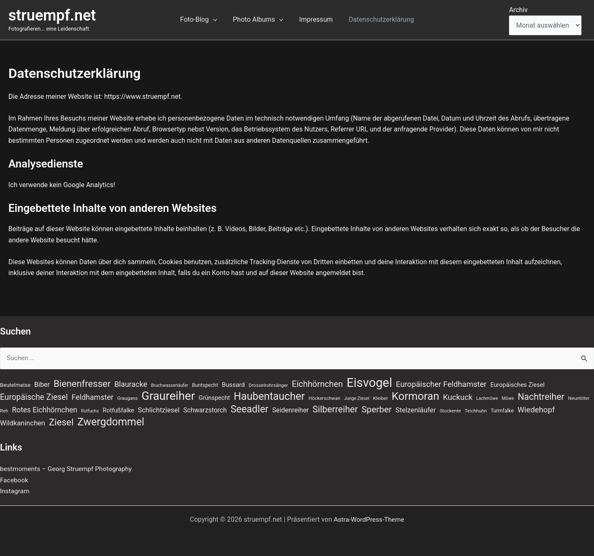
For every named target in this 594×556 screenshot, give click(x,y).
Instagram (15, 491)
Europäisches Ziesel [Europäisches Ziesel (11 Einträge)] (517, 384)
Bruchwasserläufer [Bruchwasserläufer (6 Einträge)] (169, 384)
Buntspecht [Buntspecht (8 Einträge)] (205, 384)
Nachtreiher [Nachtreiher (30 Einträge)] (541, 396)
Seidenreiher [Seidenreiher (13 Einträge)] (290, 410)
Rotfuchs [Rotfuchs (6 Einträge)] (90, 411)
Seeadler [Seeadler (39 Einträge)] (250, 409)
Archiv (518, 10)
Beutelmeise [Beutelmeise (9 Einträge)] (15, 384)
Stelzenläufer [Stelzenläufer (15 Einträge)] (416, 410)
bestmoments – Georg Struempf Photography (68, 469)
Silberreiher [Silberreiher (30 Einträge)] (334, 409)
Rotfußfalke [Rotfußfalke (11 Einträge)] (118, 410)
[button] (217, 19)
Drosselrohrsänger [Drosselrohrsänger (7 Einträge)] (268, 384)
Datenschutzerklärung (377, 19)
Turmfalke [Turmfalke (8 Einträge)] (502, 411)
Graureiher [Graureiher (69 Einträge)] (168, 395)
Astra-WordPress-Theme (369, 519)
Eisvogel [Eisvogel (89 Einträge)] (369, 381)
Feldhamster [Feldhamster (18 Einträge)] (92, 396)
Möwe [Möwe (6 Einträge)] (508, 398)
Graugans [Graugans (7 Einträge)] (127, 398)
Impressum (315, 19)
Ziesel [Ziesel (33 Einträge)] (61, 422)
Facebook (14, 480)
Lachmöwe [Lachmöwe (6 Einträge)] (487, 398)
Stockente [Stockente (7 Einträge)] (450, 411)
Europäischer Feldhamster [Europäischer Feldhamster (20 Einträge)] (441, 383)
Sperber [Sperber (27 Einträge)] (377, 409)
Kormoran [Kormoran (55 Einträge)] (416, 395)
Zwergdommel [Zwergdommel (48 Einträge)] (110, 422)
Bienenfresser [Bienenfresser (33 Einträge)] (82, 382)
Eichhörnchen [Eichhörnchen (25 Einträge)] (317, 383)
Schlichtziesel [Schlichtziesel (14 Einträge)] (158, 410)
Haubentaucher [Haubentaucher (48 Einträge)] (269, 396)
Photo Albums (259, 19)
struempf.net (52, 15)
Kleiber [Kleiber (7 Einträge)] (380, 398)
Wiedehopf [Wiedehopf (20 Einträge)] (536, 409)
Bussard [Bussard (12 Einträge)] (233, 384)
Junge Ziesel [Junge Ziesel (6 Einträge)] (356, 398)
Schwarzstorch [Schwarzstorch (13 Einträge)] (205, 410)
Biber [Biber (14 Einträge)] (42, 384)
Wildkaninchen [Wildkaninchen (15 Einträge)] (22, 423)
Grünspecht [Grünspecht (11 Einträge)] (214, 397)
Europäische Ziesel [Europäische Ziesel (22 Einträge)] (34, 397)
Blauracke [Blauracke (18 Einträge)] (130, 383)
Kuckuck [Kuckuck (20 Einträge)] (457, 397)
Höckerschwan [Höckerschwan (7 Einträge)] (324, 398)
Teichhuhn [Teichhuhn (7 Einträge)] (476, 411)
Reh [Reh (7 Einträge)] (4, 411)
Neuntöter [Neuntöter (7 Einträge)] (578, 398)
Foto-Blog (202, 19)
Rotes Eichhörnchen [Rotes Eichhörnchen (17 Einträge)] (44, 410)
